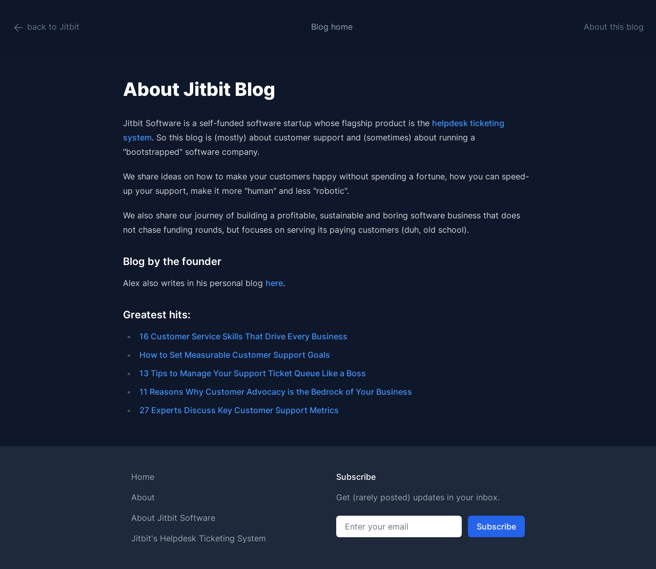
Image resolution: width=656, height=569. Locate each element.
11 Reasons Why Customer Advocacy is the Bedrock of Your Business (275, 392)
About (143, 497)
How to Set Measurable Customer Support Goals (234, 355)
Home (142, 477)
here (274, 283)
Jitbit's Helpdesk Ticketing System (198, 538)
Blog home (332, 27)
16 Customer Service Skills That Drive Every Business (243, 336)
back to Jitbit (45, 28)
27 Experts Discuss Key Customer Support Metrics (239, 410)
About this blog (614, 27)
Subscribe (496, 526)
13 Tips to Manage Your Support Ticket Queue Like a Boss (252, 373)
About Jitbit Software (173, 518)
